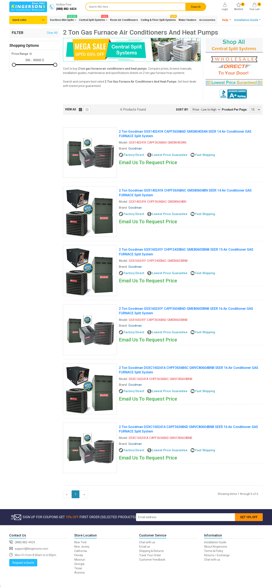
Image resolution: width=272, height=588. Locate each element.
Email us (144, 546)
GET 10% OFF (249, 517)
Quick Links (19, 19)
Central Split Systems (93, 19)
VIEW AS (70, 109)
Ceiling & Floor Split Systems (158, 19)
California (80, 551)
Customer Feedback (152, 559)
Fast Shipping (205, 155)
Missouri (79, 559)
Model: (123, 142)
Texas (78, 568)
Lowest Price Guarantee (169, 155)
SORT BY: (182, 109)
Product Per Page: (234, 109)
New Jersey (82, 546)
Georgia (79, 564)
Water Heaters (187, 19)
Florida (78, 555)
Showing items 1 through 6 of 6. (238, 494)
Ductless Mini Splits (63, 19)
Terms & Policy (213, 551)
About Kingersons (215, 546)
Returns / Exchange (217, 555)
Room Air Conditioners (124, 19)
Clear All (52, 32)
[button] (226, 20)
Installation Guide (215, 542)
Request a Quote (23, 562)
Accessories (207, 19)
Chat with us (147, 542)
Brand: (123, 148)
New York (80, 542)
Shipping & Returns (151, 551)
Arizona (79, 572)
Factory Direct (134, 155)
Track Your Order (150, 555)
